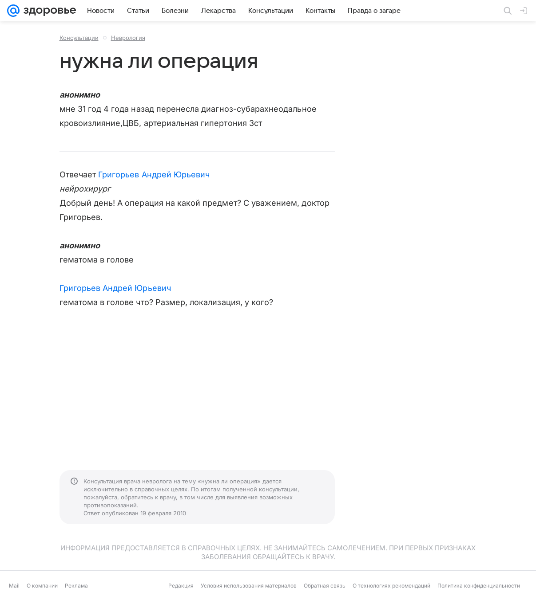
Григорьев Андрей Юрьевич (154, 174)
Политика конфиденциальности (478, 585)
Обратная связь (324, 585)
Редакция (181, 585)
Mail (14, 585)
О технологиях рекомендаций (391, 585)
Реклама (76, 585)
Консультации (79, 37)
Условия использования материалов (249, 585)
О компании (42, 585)
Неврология (128, 37)
